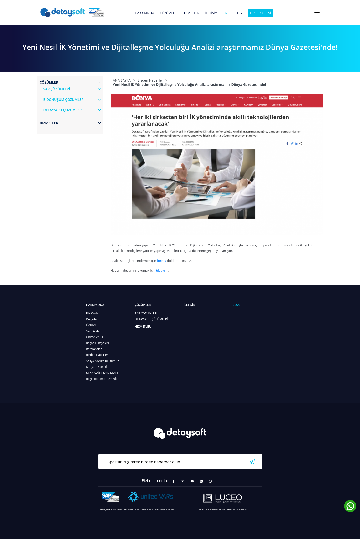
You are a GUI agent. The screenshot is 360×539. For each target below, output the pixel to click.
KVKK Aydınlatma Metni (102, 373)
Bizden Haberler (97, 355)
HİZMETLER (191, 13)
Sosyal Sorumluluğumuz (102, 361)
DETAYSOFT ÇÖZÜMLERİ (151, 319)
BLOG (237, 13)
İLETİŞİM (211, 13)
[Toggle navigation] (317, 12)
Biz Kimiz (92, 313)
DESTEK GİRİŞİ (260, 13)
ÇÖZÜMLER (168, 13)
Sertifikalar (93, 331)
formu (161, 260)
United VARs (94, 337)
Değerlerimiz (94, 319)
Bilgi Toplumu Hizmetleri (103, 379)
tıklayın (161, 270)
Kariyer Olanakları (98, 367)
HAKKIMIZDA (144, 13)
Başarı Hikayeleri (97, 343)
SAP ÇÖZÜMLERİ (146, 313)
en (225, 13)
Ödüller (91, 325)
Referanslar (94, 349)
